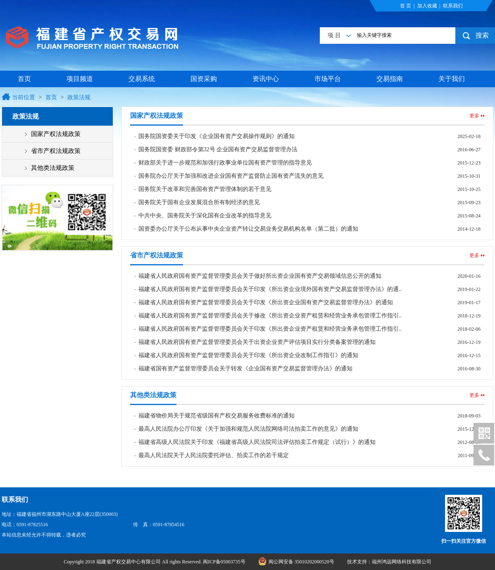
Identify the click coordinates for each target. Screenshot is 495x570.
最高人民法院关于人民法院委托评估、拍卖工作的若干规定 (213, 455)
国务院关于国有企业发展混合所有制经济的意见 (199, 202)
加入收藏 (427, 6)
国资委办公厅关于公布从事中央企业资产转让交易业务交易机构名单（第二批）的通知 (248, 229)
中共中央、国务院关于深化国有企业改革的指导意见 (204, 215)
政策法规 (78, 97)
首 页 (405, 6)
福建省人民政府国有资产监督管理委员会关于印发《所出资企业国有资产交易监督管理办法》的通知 (265, 302)
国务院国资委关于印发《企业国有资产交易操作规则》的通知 (216, 136)
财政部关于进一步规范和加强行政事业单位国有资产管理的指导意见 (225, 163)
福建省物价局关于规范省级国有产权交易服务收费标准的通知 (216, 416)
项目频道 (80, 78)
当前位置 (23, 97)
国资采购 (203, 78)
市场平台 (327, 78)
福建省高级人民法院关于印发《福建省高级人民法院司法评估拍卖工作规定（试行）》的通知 (257, 442)
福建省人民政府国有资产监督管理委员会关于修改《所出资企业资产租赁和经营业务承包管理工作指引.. (270, 315)
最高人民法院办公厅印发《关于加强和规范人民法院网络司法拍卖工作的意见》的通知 (248, 429)
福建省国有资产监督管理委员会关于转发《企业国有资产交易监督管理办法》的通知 (245, 368)
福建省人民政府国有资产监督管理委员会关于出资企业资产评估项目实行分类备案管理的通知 (257, 342)
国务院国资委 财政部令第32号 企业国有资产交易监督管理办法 (217, 149)
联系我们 (453, 6)
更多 (474, 116)
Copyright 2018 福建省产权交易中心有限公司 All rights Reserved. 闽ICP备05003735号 (155, 562)
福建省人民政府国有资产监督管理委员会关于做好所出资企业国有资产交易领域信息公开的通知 (259, 276)
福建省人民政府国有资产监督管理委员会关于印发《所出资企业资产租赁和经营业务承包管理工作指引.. (270, 329)
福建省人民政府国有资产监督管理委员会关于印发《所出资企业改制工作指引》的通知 (248, 355)
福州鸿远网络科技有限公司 (401, 562)
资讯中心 (265, 78)
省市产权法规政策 (56, 151)
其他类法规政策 (52, 168)
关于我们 (451, 78)
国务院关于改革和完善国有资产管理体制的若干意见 (204, 189)
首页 (24, 78)
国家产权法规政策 (56, 134)
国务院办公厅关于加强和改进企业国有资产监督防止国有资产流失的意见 (231, 176)
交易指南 (389, 78)
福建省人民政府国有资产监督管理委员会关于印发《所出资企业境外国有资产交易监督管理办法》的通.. (270, 289)
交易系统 (142, 78)
